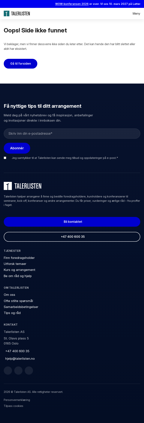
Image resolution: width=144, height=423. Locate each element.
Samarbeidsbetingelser (21, 307)
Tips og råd (12, 313)
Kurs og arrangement (19, 270)
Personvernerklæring (17, 399)
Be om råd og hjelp (18, 276)
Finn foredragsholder (19, 258)
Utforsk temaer (15, 264)
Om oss (9, 295)
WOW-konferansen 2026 (74, 3)
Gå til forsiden (20, 63)
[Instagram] (29, 370)
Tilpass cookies (13, 405)
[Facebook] (8, 370)
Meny (136, 13)
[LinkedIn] (18, 370)
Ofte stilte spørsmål (18, 301)
